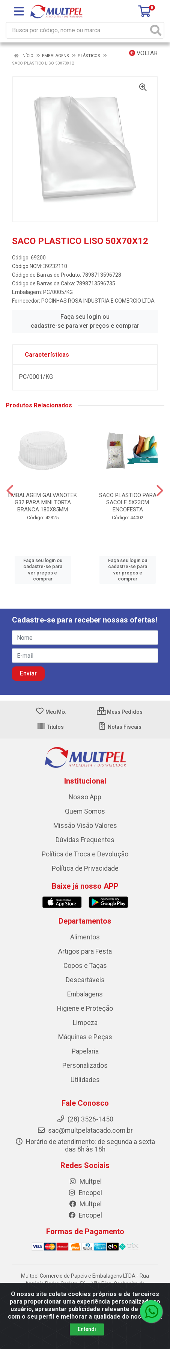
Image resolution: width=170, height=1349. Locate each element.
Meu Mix (50, 712)
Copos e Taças (85, 965)
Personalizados (85, 1065)
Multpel (85, 1181)
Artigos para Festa (85, 951)
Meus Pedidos (120, 712)
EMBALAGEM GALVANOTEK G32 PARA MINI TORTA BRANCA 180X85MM (42, 502)
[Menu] (19, 11)
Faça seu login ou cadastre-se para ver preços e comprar (85, 321)
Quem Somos (85, 811)
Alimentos (85, 937)
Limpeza (85, 1022)
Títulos (50, 727)
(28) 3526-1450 (85, 1119)
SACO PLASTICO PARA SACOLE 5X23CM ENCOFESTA (127, 502)
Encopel (85, 1193)
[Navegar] (10, 490)
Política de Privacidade (85, 868)
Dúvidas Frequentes (85, 840)
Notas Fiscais (119, 727)
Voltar (143, 53)
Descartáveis (85, 980)
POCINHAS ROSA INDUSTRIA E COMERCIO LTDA (98, 301)
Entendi (87, 1329)
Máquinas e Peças (85, 1037)
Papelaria (85, 1051)
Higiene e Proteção (85, 1008)
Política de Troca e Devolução (85, 854)
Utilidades (85, 1080)
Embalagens (85, 994)
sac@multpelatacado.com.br (85, 1130)
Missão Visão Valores (85, 825)
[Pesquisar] (156, 30)
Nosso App (85, 797)
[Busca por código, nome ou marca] (77, 30)
